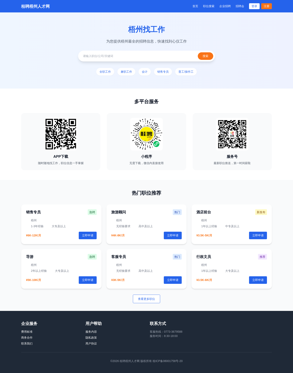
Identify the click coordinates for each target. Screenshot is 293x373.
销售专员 (163, 71)
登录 (254, 6)
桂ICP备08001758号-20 (168, 361)
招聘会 (240, 6)
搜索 (205, 56)
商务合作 (27, 337)
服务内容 (91, 331)
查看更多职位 (146, 299)
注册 (266, 6)
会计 (145, 71)
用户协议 (91, 343)
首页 (195, 6)
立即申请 (172, 235)
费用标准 (27, 331)
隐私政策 (91, 337)
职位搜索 (208, 6)
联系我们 (27, 343)
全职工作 (105, 71)
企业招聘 (225, 6)
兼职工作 (126, 71)
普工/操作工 (186, 71)
